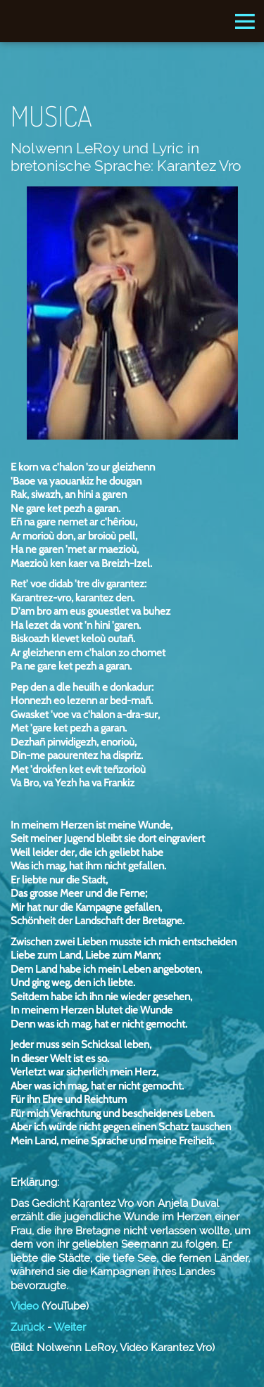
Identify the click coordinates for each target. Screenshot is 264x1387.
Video (25, 1306)
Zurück (27, 1327)
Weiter (70, 1327)
